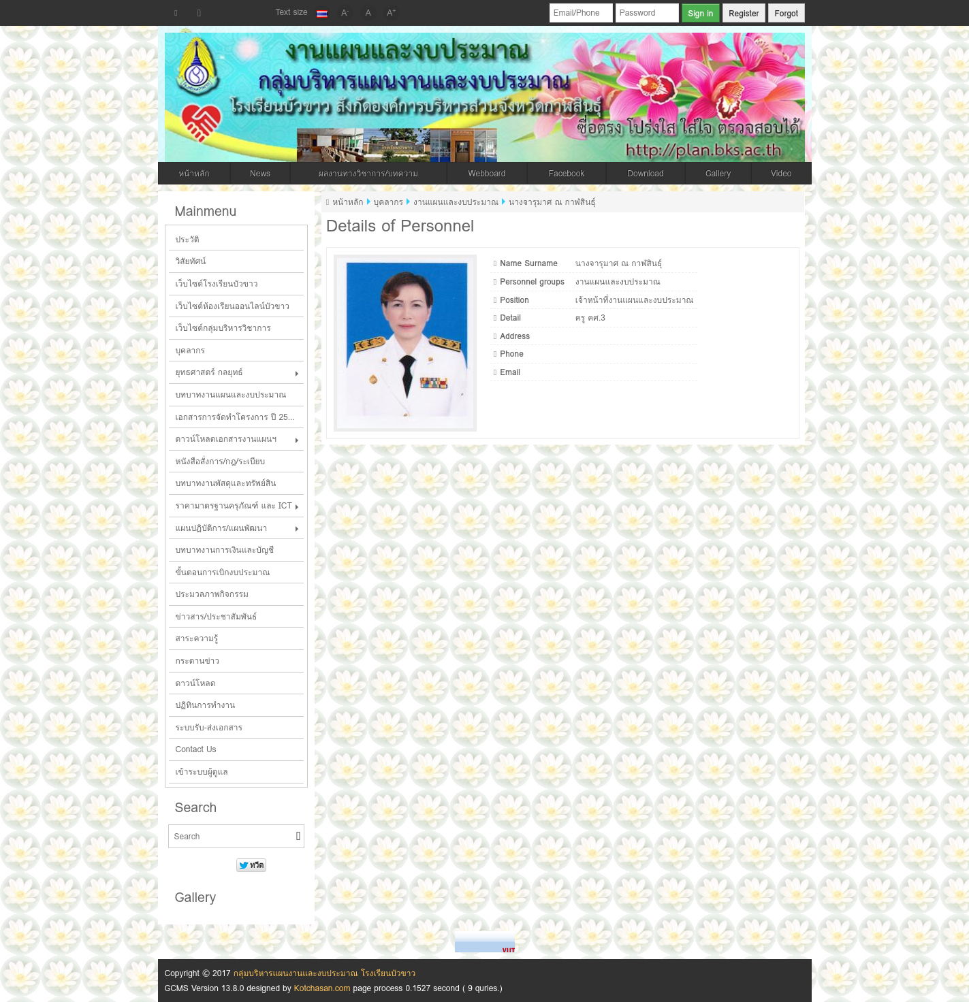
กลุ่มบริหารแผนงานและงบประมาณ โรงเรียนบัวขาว (324, 973)
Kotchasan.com (322, 988)
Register (744, 13)
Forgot (786, 13)
